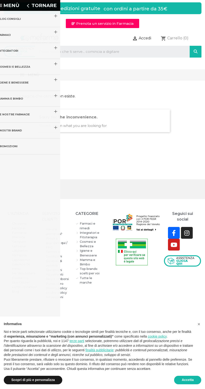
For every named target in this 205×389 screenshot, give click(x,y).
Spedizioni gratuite (77, 8)
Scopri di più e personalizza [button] (33, 380)
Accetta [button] (188, 380)
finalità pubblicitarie (99, 350)
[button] (102, 23)
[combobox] (108, 52)
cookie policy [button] (157, 336)
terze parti (77, 341)
